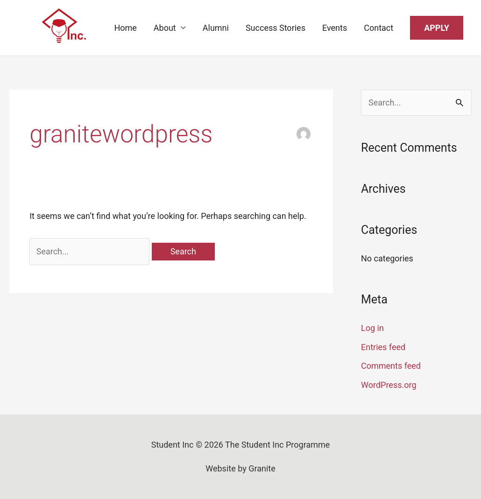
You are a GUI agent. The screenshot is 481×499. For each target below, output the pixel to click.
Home (125, 28)
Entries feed (383, 347)
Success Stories (275, 28)
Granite (262, 468)
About (165, 28)
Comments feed (391, 366)
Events (334, 28)
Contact (378, 28)
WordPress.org (389, 385)
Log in (372, 328)
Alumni (216, 28)
